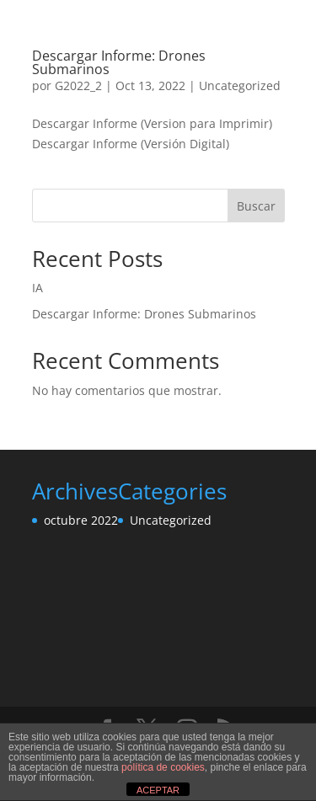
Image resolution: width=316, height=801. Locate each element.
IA (37, 288)
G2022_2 (78, 85)
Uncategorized (240, 85)
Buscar (256, 206)
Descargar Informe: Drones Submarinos (119, 62)
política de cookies (163, 767)
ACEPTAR (158, 790)
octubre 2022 (81, 520)
